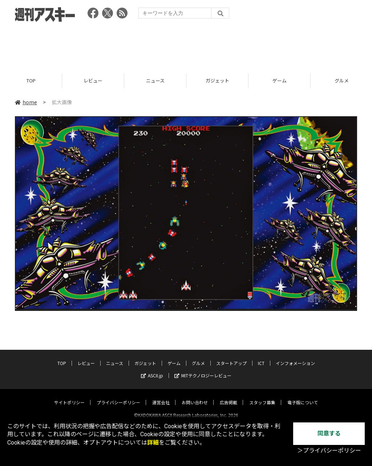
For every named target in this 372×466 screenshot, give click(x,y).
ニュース (155, 80)
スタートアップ (231, 357)
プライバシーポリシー (118, 396)
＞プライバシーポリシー (329, 450)
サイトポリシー (69, 396)
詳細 (153, 442)
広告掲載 (228, 396)
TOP (31, 80)
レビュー (93, 80)
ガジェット (217, 80)
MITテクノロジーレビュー (202, 369)
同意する (329, 433)
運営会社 (161, 396)
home (26, 102)
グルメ (198, 357)
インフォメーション (295, 357)
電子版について (302, 396)
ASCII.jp (152, 369)
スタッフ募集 (262, 396)
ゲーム (279, 80)
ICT (261, 357)
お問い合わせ (195, 396)
